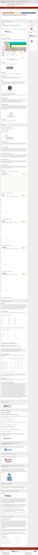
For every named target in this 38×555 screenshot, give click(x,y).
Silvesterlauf (7, 7)
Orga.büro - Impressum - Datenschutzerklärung (28, 548)
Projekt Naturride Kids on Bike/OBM (19, 99)
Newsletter (11, 7)
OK (36, 1)
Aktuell (3, 7)
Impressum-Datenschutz (17, 7)
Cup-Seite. (2, 472)
